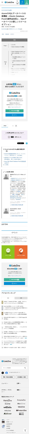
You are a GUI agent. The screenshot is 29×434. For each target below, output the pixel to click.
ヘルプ (7, 419)
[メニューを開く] (2, 2)
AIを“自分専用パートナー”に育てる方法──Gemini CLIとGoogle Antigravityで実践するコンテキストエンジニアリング (15, 308)
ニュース (5, 383)
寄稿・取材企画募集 (8, 377)
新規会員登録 (14, 111)
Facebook (18, 199)
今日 (8, 298)
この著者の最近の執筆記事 (16, 204)
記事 (16, 194)
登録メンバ (15, 189)
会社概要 (8, 428)
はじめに (13, 44)
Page (5, 45)
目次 (19, 40)
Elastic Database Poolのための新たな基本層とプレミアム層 (18, 53)
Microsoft (7, 34)
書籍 (19, 390)
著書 (13, 194)
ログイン (14, 115)
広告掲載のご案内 (21, 377)
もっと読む (6, 164)
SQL (3, 34)
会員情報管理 (9, 424)
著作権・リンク (9, 421)
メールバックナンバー (14, 107)
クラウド (12, 34)
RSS (22, 194)
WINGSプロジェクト (16, 178)
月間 (21, 298)
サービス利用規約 (10, 430)
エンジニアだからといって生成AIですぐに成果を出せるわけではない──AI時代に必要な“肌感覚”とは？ (15, 343)
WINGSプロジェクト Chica (15, 29)
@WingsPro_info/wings (15, 197)
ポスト (20, 143)
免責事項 (8, 426)
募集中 (19, 191)
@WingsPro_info (14, 196)
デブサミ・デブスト (6, 391)
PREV (4, 125)
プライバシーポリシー (11, 432)
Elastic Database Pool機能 (17, 46)
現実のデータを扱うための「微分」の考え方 (15, 347)
